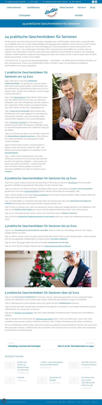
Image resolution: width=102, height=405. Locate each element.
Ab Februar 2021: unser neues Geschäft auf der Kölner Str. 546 (88, 381)
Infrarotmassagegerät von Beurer (57, 246)
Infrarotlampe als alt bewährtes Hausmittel (31, 230)
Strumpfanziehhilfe (31, 191)
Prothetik (20, 377)
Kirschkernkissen (11, 153)
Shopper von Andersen (24, 313)
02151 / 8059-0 (33, 2)
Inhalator (8, 172)
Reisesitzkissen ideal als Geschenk (21, 136)
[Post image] (10, 365)
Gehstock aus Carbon (44, 319)
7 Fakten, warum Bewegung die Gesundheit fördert (51, 363)
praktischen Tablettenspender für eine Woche (36, 217)
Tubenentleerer (20, 97)
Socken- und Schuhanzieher (81, 189)
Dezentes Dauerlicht (18, 122)
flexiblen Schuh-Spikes (23, 210)
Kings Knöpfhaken (41, 195)
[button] (4, 401)
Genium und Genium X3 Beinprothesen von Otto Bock (23, 366)
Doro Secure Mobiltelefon (25, 297)
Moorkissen (72, 183)
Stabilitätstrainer (65, 303)
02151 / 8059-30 (75, 2)
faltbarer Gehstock (69, 213)
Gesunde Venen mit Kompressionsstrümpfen (91, 363)
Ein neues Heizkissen (59, 239)
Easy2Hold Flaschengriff (19, 111)
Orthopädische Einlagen (55, 378)
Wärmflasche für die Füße (58, 242)
